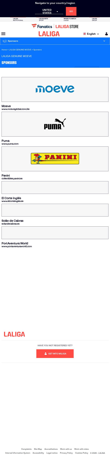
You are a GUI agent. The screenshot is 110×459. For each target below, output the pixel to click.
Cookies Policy (81, 453)
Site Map (38, 449)
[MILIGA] (105, 33)
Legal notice (51, 453)
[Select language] (92, 34)
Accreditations (51, 449)
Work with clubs (81, 449)
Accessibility (38, 453)
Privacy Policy (66, 453)
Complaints (26, 449)
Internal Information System (17, 453)
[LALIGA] (49, 33)
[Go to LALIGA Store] (55, 26)
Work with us (66, 449)
